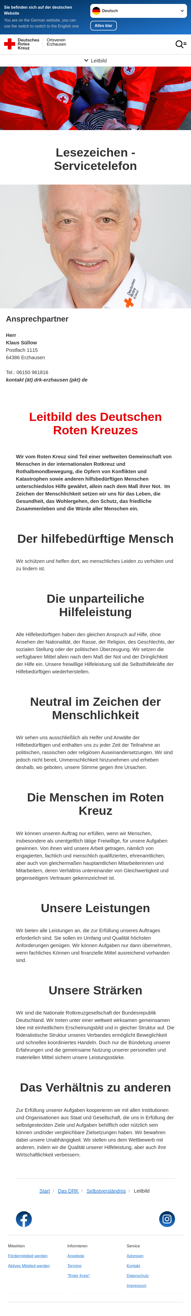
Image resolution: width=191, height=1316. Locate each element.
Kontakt (133, 1266)
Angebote (76, 1256)
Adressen (135, 1256)
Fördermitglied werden (28, 1256)
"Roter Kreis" (78, 1276)
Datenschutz (138, 1276)
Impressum (136, 1286)
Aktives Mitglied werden (29, 1266)
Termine (74, 1266)
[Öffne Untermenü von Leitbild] (95, 60)
